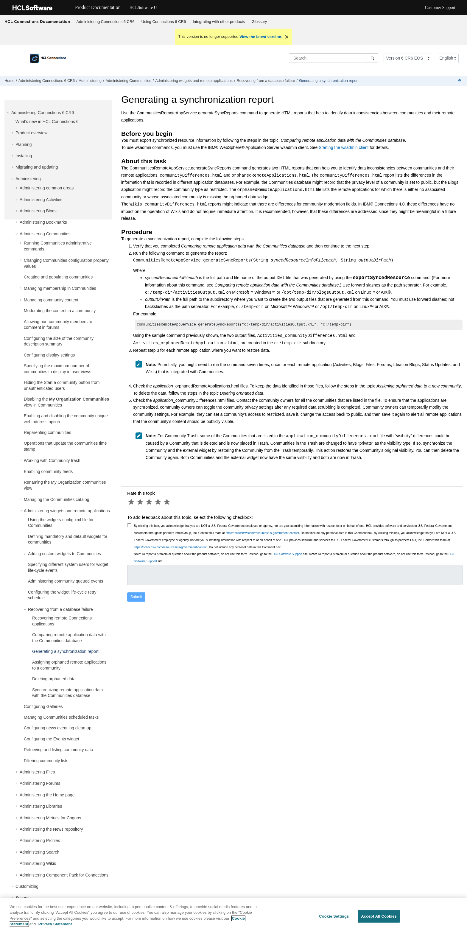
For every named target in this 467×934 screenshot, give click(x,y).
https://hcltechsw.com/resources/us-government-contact (262, 533)
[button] (9, 112)
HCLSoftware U (143, 7)
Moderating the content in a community (60, 310)
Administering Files (37, 772)
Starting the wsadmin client (343, 147)
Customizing (26, 886)
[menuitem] (105, 22)
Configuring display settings (49, 355)
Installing (23, 155)
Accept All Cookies (379, 916)
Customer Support (440, 7)
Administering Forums (40, 783)
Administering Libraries (41, 806)
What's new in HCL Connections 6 (46, 121)
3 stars (149, 502)
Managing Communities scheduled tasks (61, 717)
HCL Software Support (287, 554)
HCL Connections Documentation (37, 21)
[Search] (372, 58)
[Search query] (333, 58)
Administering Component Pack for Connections (64, 875)
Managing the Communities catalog (56, 499)
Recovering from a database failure (265, 81)
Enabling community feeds (48, 471)
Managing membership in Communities (60, 288)
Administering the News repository (51, 829)
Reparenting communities (47, 432)
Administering (90, 81)
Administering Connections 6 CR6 (106, 21)
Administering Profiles (40, 840)
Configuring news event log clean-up (57, 728)
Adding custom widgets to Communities (64, 553)
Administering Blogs (38, 210)
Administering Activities (41, 199)
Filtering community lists (46, 760)
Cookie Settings (334, 916)
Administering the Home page (47, 795)
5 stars (167, 502)
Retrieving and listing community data (58, 749)
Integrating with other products (219, 21)
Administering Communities (128, 81)
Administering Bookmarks (43, 222)
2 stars (140, 502)
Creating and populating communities (58, 277)
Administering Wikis (38, 863)
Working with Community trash (52, 460)
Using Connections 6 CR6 (163, 21)
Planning (23, 144)
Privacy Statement (55, 924)
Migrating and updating (36, 167)
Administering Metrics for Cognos (50, 817)
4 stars (158, 502)
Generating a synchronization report (329, 81)
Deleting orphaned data (54, 678)
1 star (131, 502)
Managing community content (51, 300)
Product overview (31, 132)
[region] (233, 916)
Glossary (259, 21)
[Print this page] (460, 81)
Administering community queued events (65, 581)
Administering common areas (47, 188)
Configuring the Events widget (51, 739)
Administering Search (39, 852)
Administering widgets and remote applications (194, 81)
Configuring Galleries (43, 706)
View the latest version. (260, 37)
